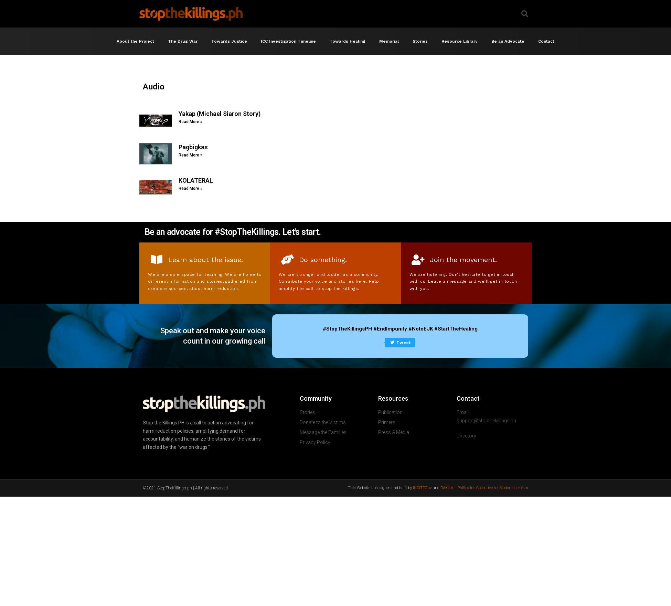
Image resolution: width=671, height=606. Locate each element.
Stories (420, 41)
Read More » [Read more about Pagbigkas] (190, 155)
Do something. (323, 260)
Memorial (389, 41)
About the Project (135, 41)
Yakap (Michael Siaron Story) (219, 113)
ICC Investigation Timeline (288, 41)
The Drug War (183, 41)
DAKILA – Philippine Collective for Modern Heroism (484, 488)
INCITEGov (422, 488)
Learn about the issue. (205, 260)
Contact (546, 41)
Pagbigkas (193, 147)
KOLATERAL (196, 180)
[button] (525, 14)
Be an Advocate (507, 41)
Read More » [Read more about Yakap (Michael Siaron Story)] (190, 121)
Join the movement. (463, 260)
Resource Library (459, 41)
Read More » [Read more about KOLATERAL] (190, 188)
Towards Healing (347, 41)
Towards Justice (229, 41)
